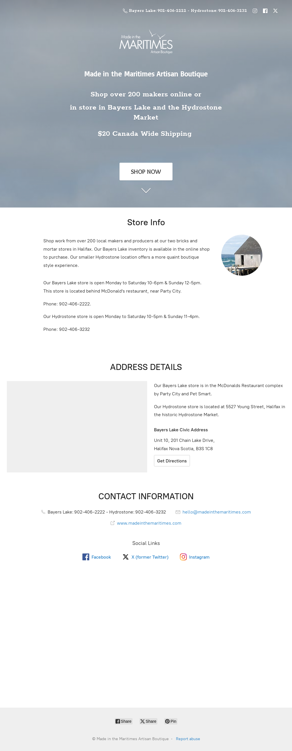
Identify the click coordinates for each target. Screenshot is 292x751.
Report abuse (188, 738)
